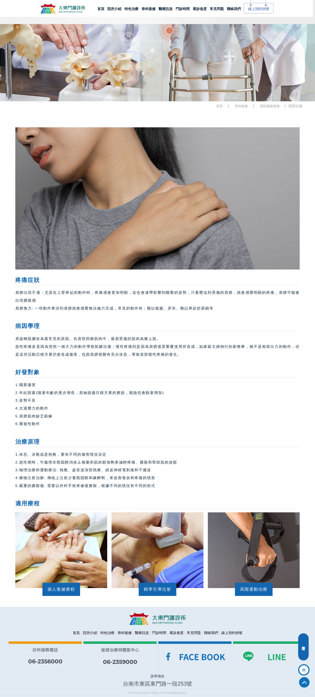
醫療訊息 (142, 633)
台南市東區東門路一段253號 (157, 684)
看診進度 (177, 633)
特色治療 (107, 633)
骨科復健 (241, 106)
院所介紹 (90, 633)
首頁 (219, 106)
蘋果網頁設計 (179, 693)
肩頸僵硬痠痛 (270, 106)
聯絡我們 (211, 633)
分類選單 (303, 648)
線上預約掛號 (231, 633)
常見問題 (194, 633)
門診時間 (159, 633)
